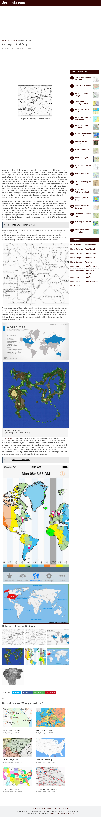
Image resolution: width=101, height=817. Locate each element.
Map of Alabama (76, 245)
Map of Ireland (90, 262)
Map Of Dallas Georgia (11, 789)
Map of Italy (74, 266)
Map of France (90, 258)
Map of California (76, 249)
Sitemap (35, 808)
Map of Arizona (90, 245)
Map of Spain (75, 282)
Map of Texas (75, 286)
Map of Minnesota (77, 271)
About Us (65, 808)
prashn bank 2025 (68, 813)
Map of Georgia (8, 48)
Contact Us (42, 808)
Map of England (90, 253)
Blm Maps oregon (81, 158)
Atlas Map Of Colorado (83, 222)
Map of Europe (75, 258)
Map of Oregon (90, 277)
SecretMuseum (13, 3)
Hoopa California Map (83, 149)
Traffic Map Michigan (83, 85)
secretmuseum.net (8, 438)
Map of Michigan (91, 266)
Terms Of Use (57, 808)
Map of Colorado (76, 253)
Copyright (49, 808)
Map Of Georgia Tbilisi (44, 730)
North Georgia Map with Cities (46, 789)
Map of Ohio (74, 277)
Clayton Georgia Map (10, 760)
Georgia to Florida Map (44, 760)
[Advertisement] (50, 23)
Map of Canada (90, 249)
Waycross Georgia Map (11, 730)
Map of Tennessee (91, 282)
